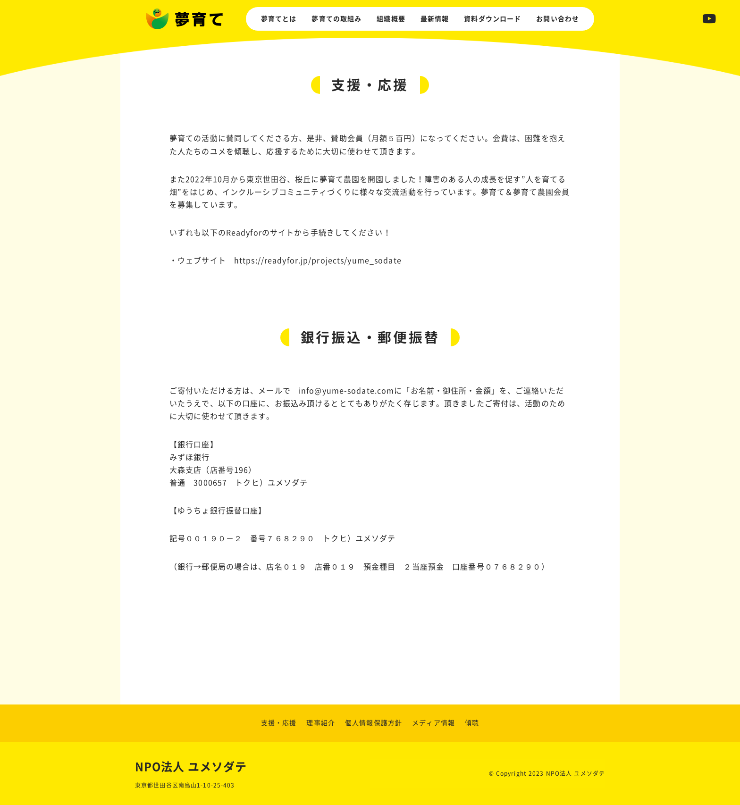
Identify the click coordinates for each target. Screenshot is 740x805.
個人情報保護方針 (373, 723)
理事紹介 (320, 723)
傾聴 (472, 723)
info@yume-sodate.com (346, 390)
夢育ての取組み (336, 19)
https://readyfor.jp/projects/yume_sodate (318, 260)
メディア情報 (433, 723)
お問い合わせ (557, 19)
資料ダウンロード (492, 19)
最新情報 (434, 19)
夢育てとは (279, 19)
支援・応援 (279, 723)
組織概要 (391, 19)
